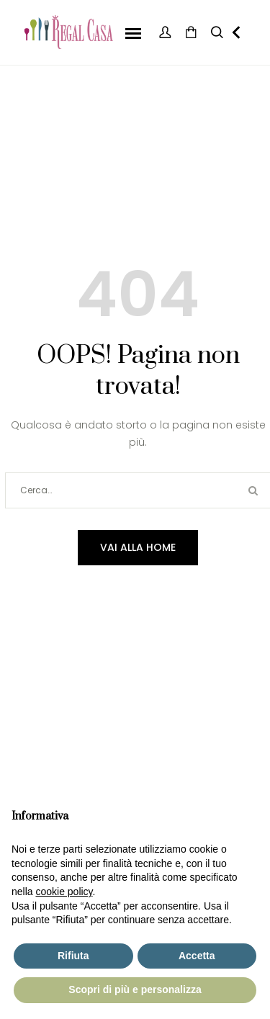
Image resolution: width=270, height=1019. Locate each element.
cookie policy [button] (63, 891)
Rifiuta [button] (73, 955)
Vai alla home (138, 547)
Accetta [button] (197, 955)
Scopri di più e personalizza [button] (134, 989)
